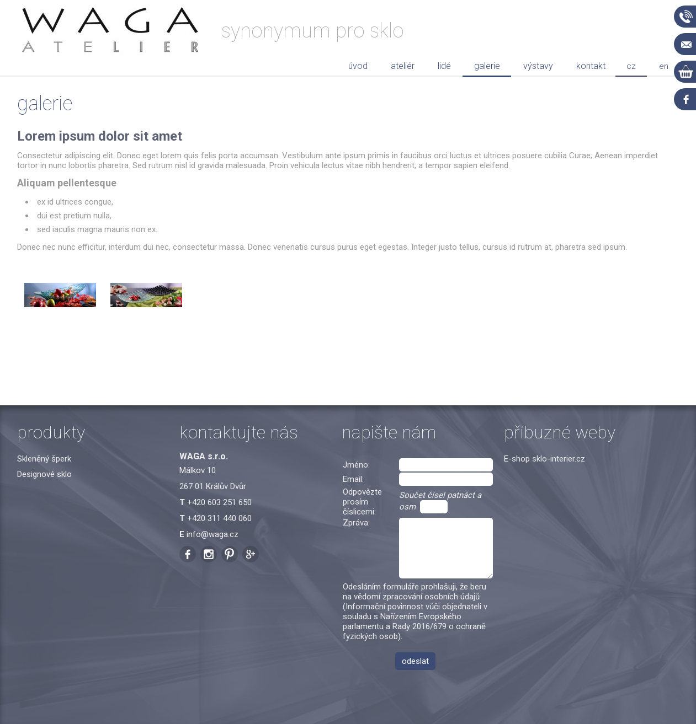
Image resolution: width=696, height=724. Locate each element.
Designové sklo (44, 474)
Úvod (358, 66)
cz (631, 66)
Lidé (444, 66)
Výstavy (538, 66)
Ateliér (403, 66)
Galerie (487, 66)
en (663, 66)
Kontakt (590, 66)
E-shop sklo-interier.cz (544, 459)
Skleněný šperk (44, 459)
